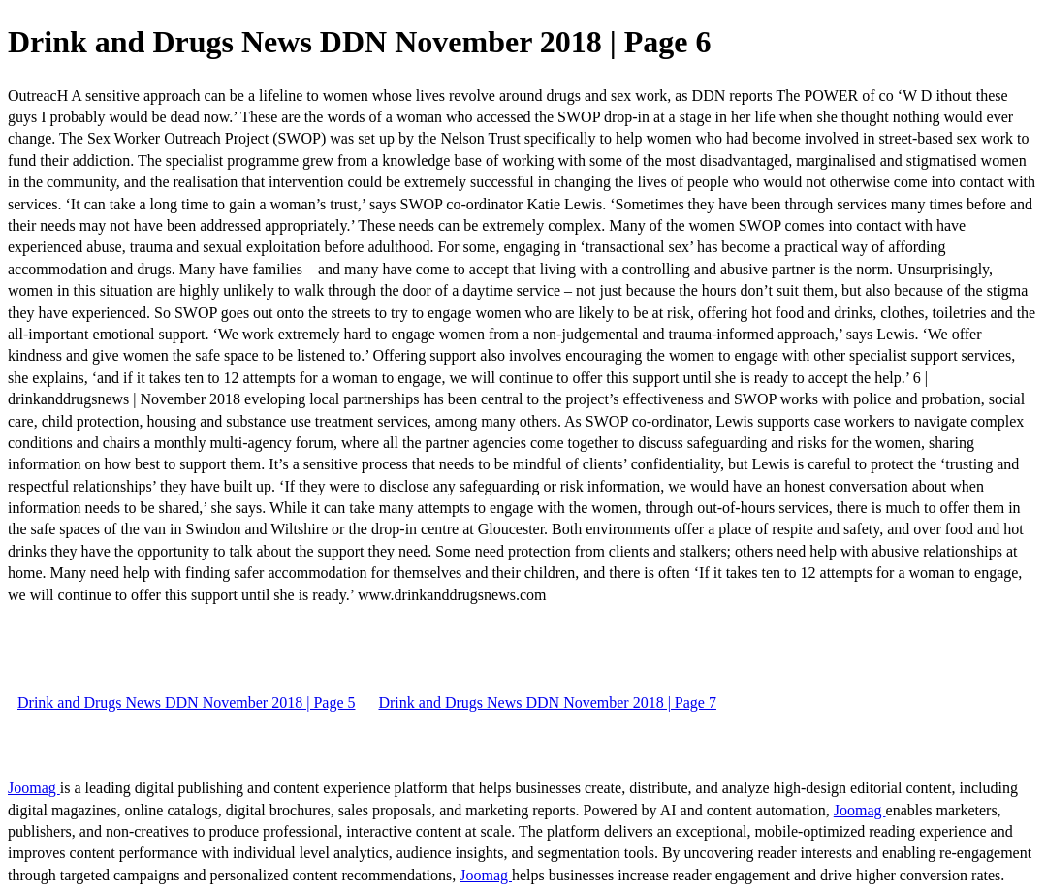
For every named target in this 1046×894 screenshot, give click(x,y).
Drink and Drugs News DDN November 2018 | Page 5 (186, 702)
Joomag (34, 788)
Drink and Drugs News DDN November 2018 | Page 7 (546, 702)
